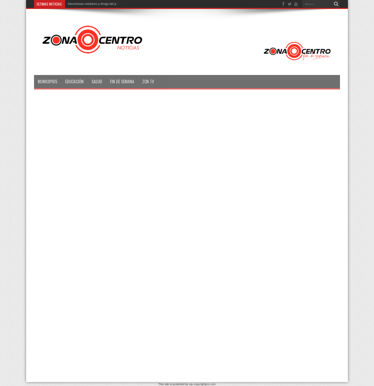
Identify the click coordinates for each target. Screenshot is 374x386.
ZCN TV (148, 81)
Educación (74, 81)
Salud (97, 81)
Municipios (47, 81)
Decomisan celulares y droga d (89, 4)
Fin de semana (122, 81)
